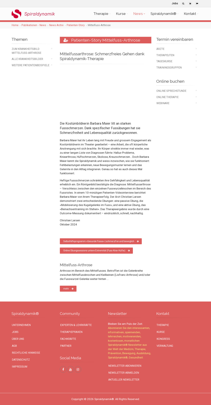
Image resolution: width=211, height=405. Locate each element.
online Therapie (167, 97)
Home (15, 25)
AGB (14, 345)
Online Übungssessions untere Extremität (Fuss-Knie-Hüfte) (96, 250)
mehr (68, 288)
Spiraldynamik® (163, 14)
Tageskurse (164, 61)
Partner (65, 345)
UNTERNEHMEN (21, 325)
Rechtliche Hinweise (26, 352)
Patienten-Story (76, 25)
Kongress (163, 338)
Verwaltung (165, 345)
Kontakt (190, 14)
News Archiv (56, 25)
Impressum (19, 366)
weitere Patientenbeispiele (30, 65)
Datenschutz (21, 359)
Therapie (100, 14)
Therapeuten (165, 55)
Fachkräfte (68, 338)
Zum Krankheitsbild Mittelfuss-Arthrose (26, 50)
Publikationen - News (33, 25)
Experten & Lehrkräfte (76, 325)
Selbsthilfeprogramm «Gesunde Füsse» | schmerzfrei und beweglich (101, 241)
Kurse (121, 14)
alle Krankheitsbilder (27, 59)
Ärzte (160, 49)
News (138, 14)
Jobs (175, 3)
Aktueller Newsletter (123, 379)
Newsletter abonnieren (124, 365)
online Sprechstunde (171, 90)
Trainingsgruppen (169, 67)
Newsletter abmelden (123, 372)
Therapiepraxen (71, 332)
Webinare (162, 103)
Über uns (18, 338)
